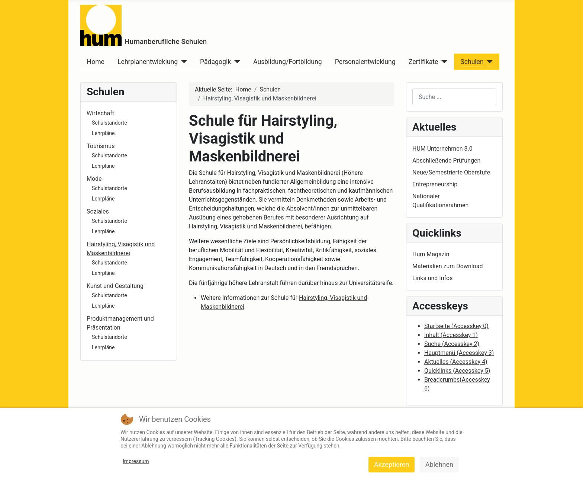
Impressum (136, 461)
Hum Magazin (430, 254)
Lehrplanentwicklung (147, 61)
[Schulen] (488, 62)
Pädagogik (215, 61)
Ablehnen (439, 464)
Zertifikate (423, 61)
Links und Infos (432, 278)
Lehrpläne (103, 133)
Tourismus (101, 146)
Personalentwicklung (365, 61)
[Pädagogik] (235, 62)
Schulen (471, 61)
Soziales (98, 211)
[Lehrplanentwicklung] (182, 62)
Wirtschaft (100, 113)
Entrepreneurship (434, 184)
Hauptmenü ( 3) (459, 352)
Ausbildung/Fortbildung (287, 61)
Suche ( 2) (451, 343)
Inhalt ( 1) (451, 335)
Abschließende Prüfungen (446, 160)
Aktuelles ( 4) (455, 361)
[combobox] (454, 97)
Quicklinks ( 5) (457, 370)
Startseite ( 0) (456, 326)
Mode (94, 178)
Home (95, 61)
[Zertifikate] (442, 62)
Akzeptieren (391, 464)
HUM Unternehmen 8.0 (442, 148)
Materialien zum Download (447, 266)
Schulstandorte (109, 123)
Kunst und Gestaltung (115, 285)
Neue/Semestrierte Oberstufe (451, 172)
